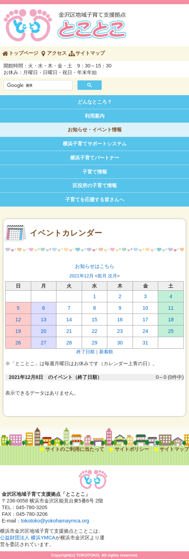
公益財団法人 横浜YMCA (27, 537)
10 (145, 308)
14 (69, 319)
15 (94, 319)
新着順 (106, 351)
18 (171, 319)
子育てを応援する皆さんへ (94, 199)
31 (145, 343)
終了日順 (85, 351)
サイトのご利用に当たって (74, 449)
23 (120, 331)
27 (43, 343)
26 (18, 343)
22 (94, 331)
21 (69, 331)
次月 (112, 275)
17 (145, 319)
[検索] (37, 85)
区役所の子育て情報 (95, 185)
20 (43, 331)
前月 (102, 275)
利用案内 (94, 116)
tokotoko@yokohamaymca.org (55, 521)
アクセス (57, 53)
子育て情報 (94, 172)
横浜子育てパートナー (94, 157)
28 (69, 343)
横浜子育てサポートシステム (95, 143)
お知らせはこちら (94, 266)
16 (120, 319)
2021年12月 (81, 275)
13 (43, 319)
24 (145, 331)
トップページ (23, 53)
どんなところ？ (94, 102)
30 (120, 343)
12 (18, 319)
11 (171, 308)
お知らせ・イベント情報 (95, 129)
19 (18, 331)
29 (94, 343)
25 (171, 331)
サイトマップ (90, 53)
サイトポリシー (132, 449)
